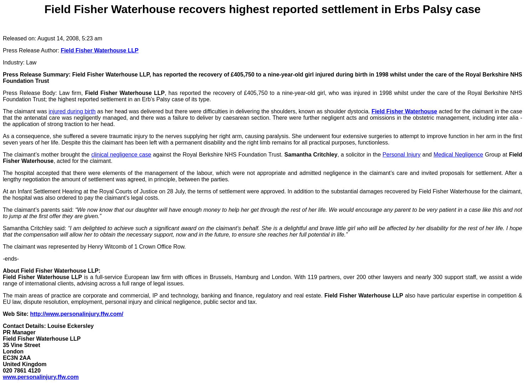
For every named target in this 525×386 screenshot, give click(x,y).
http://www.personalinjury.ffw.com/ (76, 314)
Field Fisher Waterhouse (404, 111)
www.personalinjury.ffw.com (41, 377)
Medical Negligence (458, 155)
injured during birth (72, 111)
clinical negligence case (121, 155)
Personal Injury (401, 155)
